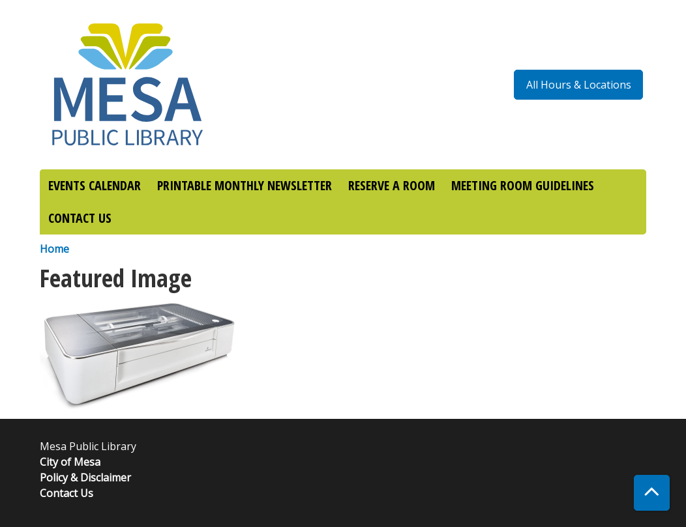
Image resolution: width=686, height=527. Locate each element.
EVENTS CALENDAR (94, 185)
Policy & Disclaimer (85, 477)
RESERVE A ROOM (391, 185)
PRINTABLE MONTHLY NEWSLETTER (244, 185)
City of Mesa (70, 462)
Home (54, 249)
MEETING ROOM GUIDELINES (522, 185)
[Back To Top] (652, 493)
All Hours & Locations (578, 85)
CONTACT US (80, 218)
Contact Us (66, 493)
